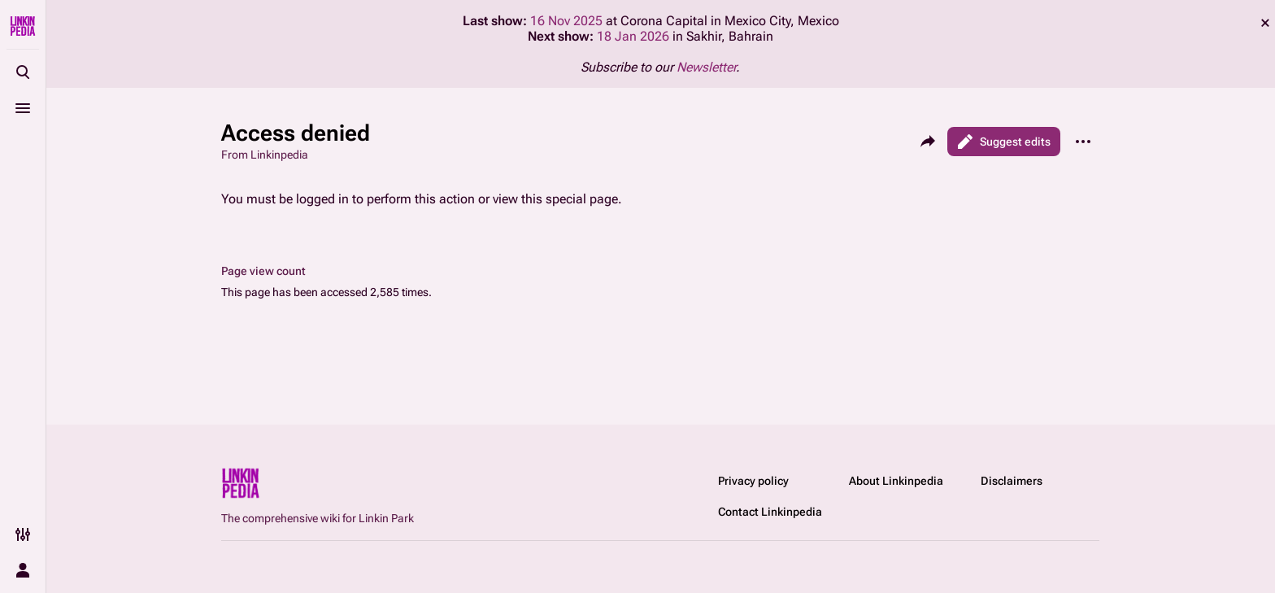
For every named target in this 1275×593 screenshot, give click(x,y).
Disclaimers (1011, 480)
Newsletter (706, 67)
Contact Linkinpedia (770, 511)
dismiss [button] (1265, 23)
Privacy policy (753, 480)
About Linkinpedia (896, 480)
